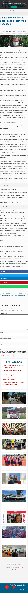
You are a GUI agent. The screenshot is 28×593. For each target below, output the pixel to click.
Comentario (3, 313)
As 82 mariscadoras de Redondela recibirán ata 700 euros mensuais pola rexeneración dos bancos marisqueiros (13, 384)
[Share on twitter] (14, 275)
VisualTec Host (20, 567)
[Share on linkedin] (14, 278)
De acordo (14, 7)
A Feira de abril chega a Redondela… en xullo (13, 375)
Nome (2, 332)
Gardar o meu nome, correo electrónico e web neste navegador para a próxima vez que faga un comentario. (14, 352)
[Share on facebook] (14, 271)
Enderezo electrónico (6, 338)
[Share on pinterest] (14, 282)
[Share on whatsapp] (14, 286)
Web (1, 344)
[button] (14, 13)
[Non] (25, 4)
